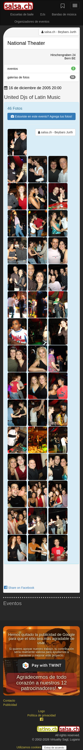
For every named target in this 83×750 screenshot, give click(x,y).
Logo (41, 711)
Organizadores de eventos (31, 21)
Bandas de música (64, 14)
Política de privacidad (41, 715)
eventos (41, 68)
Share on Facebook (19, 587)
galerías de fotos (41, 77)
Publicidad (10, 704)
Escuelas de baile (22, 14)
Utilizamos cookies (29, 747)
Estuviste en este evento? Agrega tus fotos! (41, 116)
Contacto (9, 700)
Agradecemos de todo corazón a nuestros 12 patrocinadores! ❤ (41, 682)
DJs (42, 14)
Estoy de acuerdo (54, 747)
